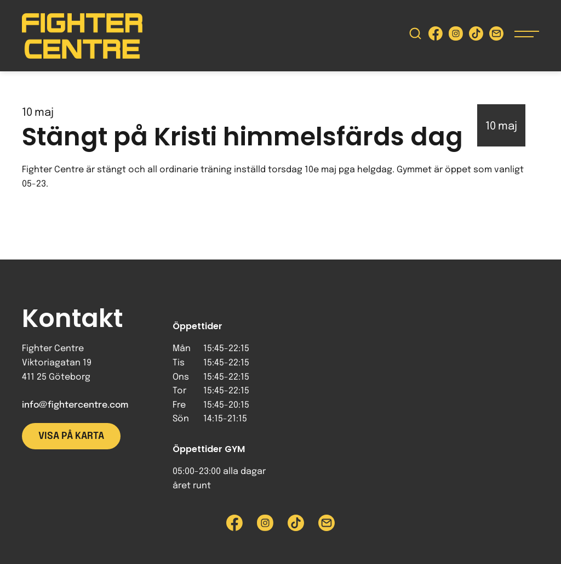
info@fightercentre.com (75, 405)
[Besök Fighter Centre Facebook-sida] (435, 36)
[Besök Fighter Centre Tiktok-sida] (476, 36)
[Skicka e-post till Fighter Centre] (496, 36)
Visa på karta (71, 436)
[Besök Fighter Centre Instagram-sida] (456, 36)
